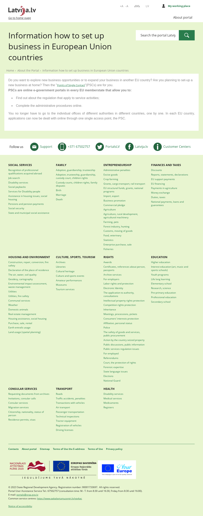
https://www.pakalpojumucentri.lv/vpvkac (59, 498)
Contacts (13, 449)
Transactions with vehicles (70, 402)
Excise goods (110, 174)
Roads (59, 393)
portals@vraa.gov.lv (27, 494)
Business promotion (114, 200)
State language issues (115, 371)
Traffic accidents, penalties (70, 398)
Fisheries (108, 249)
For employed (111, 353)
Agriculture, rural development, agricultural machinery (120, 215)
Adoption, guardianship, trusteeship (75, 170)
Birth (58, 190)
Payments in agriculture (164, 188)
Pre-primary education (163, 292)
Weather (13, 304)
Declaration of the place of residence (28, 270)
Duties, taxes (158, 197)
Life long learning (160, 279)
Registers (108, 407)
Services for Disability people (24, 191)
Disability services (18, 182)
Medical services (112, 398)
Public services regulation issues (121, 348)
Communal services (19, 300)
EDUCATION (159, 257)
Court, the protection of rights (119, 362)
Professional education (163, 297)
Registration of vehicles (68, 425)
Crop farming (110, 179)
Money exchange (160, 192)
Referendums (110, 358)
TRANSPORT (64, 389)
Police (106, 327)
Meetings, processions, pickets (120, 314)
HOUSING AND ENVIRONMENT (29, 257)
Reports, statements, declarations (169, 174)
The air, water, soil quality (22, 274)
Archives (60, 262)
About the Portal (28, 70)
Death (59, 199)
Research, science (161, 288)
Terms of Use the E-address (69, 449)
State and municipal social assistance (28, 212)
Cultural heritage (65, 271)
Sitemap (45, 449)
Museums (61, 284)
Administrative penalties (116, 170)
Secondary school (160, 301)
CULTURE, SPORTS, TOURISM (75, 257)
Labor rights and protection (118, 283)
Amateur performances (69, 280)
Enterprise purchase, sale (117, 244)
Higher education (160, 262)
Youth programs (160, 274)
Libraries (61, 266)
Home (10, 70)
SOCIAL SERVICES (20, 165)
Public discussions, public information (124, 344)
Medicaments (111, 402)
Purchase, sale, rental (20, 323)
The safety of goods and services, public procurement (121, 333)
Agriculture (109, 209)
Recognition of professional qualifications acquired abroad (25, 171)
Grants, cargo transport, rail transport (124, 183)
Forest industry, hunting (116, 226)
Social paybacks (17, 186)
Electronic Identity (113, 288)
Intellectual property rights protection (124, 300)
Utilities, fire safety (18, 296)
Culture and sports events (70, 275)
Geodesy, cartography (20, 279)
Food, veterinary (112, 235)
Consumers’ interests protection (121, 318)
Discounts (156, 170)
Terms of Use (95, 449)
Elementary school (161, 283)
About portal (182, 17)
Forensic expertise (113, 367)
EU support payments (163, 179)
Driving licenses (64, 429)
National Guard (111, 380)
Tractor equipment (66, 420)
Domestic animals (18, 309)
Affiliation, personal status (117, 323)
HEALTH (109, 389)
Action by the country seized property (124, 339)
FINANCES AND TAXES (166, 165)
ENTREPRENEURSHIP (117, 165)
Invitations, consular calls (22, 398)
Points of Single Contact (71, 85)
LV (147, 6)
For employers (111, 279)
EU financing (158, 183)
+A (122, 6)
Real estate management (22, 314)
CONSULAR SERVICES (22, 389)
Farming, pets (111, 221)
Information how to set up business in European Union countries (85, 70)
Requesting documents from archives (28, 393)
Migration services (18, 407)
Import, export (111, 195)
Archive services (112, 274)
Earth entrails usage (19, 327)
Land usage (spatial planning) (24, 332)
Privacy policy (114, 449)
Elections (108, 376)
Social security (16, 208)
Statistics (108, 239)
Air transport (63, 407)
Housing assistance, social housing (27, 318)
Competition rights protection (119, 304)
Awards (107, 262)
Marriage (61, 194)
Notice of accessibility (20, 506)
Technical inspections (67, 416)
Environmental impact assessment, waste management (27, 285)
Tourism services (65, 289)
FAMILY (61, 165)
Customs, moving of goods (118, 230)
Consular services (18, 402)
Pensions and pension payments (26, 203)
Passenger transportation (70, 411)
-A (126, 6)
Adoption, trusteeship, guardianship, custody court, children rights (76, 176)
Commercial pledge (114, 205)
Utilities (12, 291)
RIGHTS (108, 257)
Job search (14, 177)
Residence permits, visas (21, 419)
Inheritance (109, 309)
